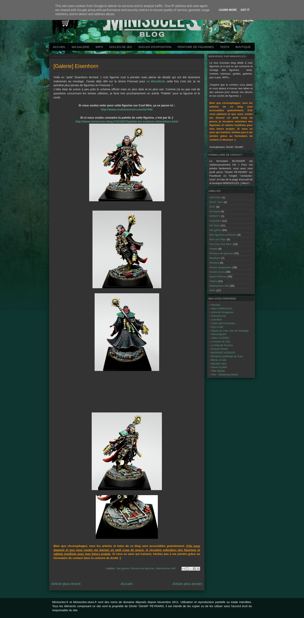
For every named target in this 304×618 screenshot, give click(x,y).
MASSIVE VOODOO (223, 352)
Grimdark (214, 211)
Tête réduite (218, 370)
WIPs (99, 47)
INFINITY (214, 216)
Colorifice (216, 319)
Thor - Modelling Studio (224, 374)
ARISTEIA (215, 197)
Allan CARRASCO (221, 308)
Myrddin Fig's (218, 363)
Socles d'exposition (154, 47)
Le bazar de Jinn (220, 341)
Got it (245, 10)
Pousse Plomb (219, 348)
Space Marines (218, 276)
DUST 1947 (216, 202)
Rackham (214, 258)
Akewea (215, 304)
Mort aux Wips (217, 239)
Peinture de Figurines (196, 47)
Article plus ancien (187, 584)
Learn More (228, 10)
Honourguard (218, 334)
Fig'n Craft (217, 326)
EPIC (212, 206)
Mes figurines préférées (223, 234)
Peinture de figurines (142, 568)
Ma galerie (80, 47)
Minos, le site (218, 359)
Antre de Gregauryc (222, 312)
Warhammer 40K (166, 568)
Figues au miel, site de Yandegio (230, 330)
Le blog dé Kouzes (222, 345)
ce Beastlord (155, 81)
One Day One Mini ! (220, 244)
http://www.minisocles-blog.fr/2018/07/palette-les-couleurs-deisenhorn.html (126, 121)
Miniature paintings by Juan (227, 356)
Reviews (214, 262)
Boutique (243, 47)
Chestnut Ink (218, 315)
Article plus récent (65, 584)
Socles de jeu (120, 47)
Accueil (59, 47)
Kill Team (214, 225)
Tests (224, 47)
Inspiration (215, 220)
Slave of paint (219, 367)
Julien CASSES (220, 337)
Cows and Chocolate (223, 323)
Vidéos (213, 281)
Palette (213, 248)
